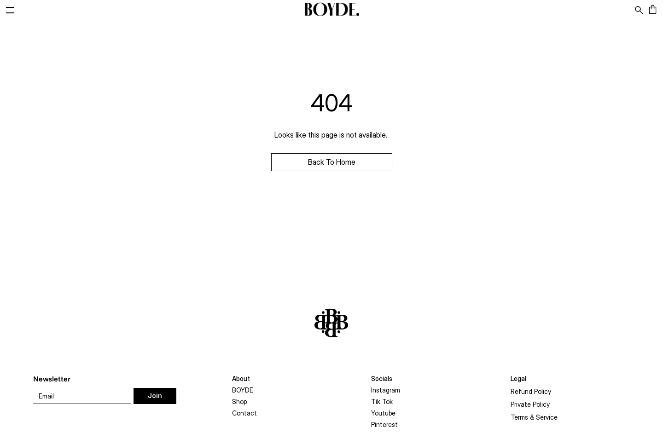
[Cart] (655, 10)
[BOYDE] (331, 10)
